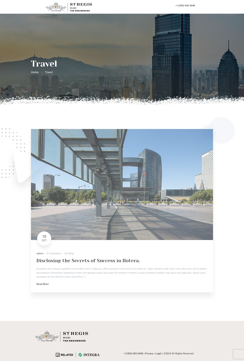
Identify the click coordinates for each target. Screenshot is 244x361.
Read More (42, 285)
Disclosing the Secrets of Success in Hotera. (88, 262)
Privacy (149, 353)
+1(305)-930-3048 (185, 5)
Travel (49, 72)
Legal (158, 353)
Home (35, 72)
